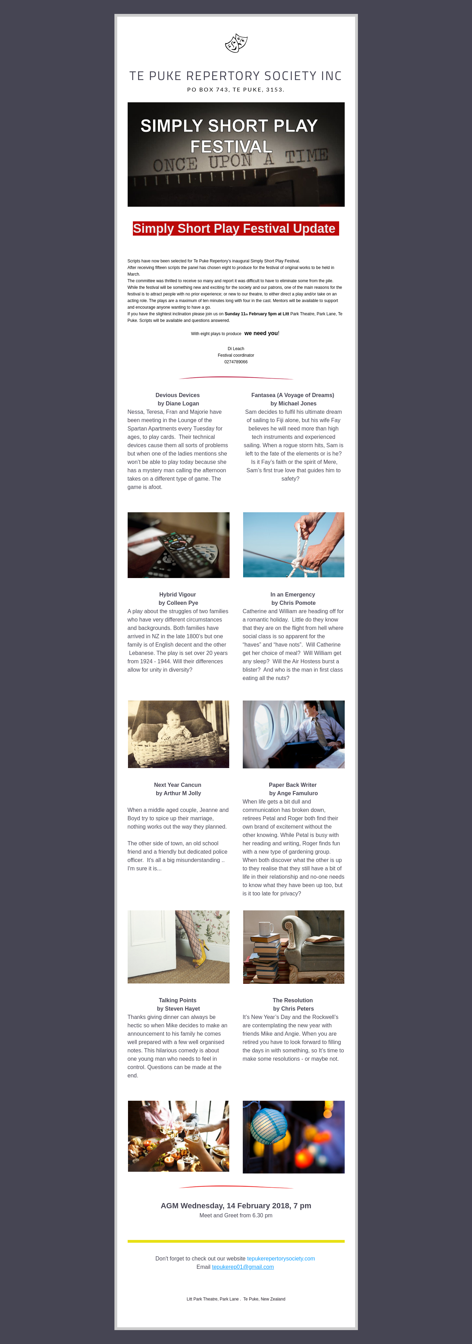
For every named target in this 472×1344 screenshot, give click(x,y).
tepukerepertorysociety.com (281, 1259)
